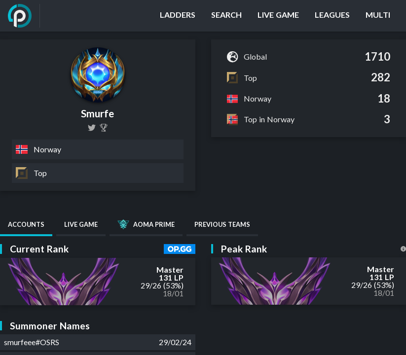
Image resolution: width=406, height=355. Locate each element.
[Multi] (378, 16)
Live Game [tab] (81, 224)
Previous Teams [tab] (222, 224)
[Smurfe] (104, 128)
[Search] (226, 16)
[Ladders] (177, 16)
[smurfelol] (92, 128)
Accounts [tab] (26, 224)
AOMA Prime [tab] (146, 224)
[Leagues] (332, 16)
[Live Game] (278, 16)
